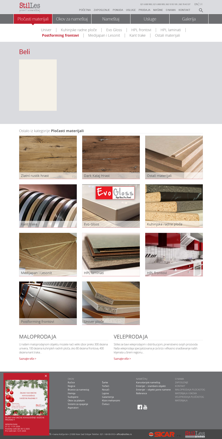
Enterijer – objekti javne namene (153, 389)
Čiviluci (105, 404)
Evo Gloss (114, 29)
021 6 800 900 (146, 4)
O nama (171, 10)
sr (201, 4)
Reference (141, 393)
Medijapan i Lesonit (104, 35)
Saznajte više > (27, 359)
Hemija (71, 393)
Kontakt (184, 10)
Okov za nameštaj (72, 19)
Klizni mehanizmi (111, 400)
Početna (85, 10)
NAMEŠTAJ (141, 378)
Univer (46, 29)
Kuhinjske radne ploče (79, 29)
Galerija (189, 19)
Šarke (105, 382)
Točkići (105, 386)
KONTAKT (180, 386)
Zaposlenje (102, 10)
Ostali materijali (167, 35)
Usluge (131, 10)
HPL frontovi (141, 29)
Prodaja (144, 10)
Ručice (71, 382)
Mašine (158, 10)
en (196, 4)
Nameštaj (110, 19)
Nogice (71, 386)
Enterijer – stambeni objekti (151, 386)
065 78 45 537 (184, 4)
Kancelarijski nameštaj (148, 382)
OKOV (71, 378)
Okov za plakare (76, 400)
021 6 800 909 (158, 4)
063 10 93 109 (171, 4)
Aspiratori (73, 407)
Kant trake (137, 35)
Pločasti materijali (33, 19)
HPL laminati (171, 29)
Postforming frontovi (60, 35)
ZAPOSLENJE (181, 382)
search (199, 10)
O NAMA (179, 378)
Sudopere (73, 396)
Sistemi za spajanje (78, 404)
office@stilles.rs (124, 434)
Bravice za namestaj (78, 389)
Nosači (105, 389)
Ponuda (118, 10)
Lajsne (105, 393)
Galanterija (108, 396)
